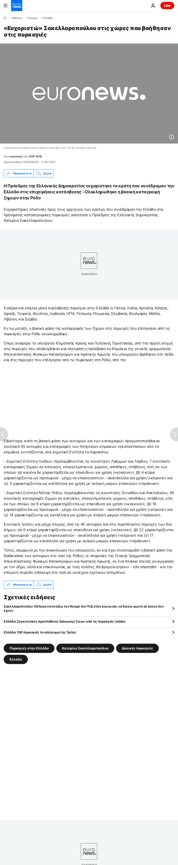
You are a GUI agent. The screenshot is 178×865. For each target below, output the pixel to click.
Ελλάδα (48, 18)
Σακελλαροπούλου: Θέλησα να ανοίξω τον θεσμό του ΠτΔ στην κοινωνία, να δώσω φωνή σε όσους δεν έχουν (84, 608)
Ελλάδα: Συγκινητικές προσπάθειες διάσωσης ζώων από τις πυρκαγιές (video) (65, 621)
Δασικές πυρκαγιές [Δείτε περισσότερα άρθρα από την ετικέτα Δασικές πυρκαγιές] (137, 648)
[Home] (5, 17)
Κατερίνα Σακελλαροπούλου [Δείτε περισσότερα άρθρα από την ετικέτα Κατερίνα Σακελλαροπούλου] (85, 648)
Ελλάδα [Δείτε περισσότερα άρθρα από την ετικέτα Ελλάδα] (16, 659)
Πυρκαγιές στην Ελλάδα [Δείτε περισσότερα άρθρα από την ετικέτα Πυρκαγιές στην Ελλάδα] (29, 648)
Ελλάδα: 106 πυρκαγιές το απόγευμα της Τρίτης (40, 632)
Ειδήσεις (17, 18)
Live (167, 5)
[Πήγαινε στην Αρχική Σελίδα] (16, 5)
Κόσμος (33, 18)
